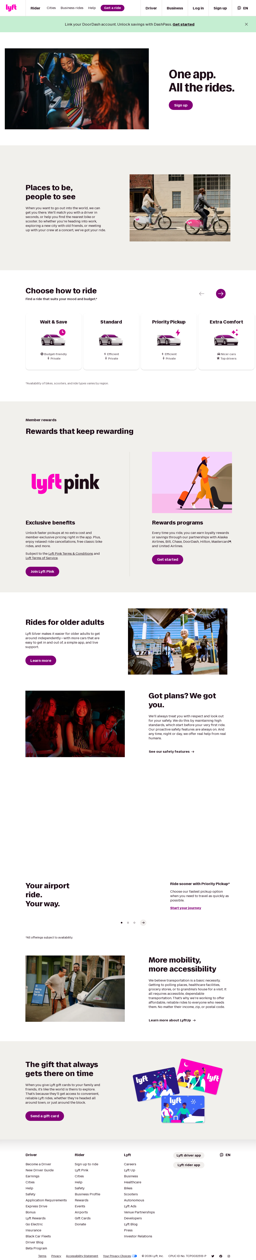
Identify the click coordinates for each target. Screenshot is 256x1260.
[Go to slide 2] (128, 922)
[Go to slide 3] (134, 922)
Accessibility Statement (82, 1256)
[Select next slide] (143, 922)
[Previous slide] (201, 293)
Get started (183, 24)
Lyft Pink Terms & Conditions (70, 553)
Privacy (56, 1256)
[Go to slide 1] (121, 922)
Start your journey (185, 908)
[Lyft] (11, 8)
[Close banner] (246, 24)
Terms (42, 1256)
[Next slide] (221, 293)
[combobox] (242, 8)
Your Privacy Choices (120, 1256)
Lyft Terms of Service (42, 558)
